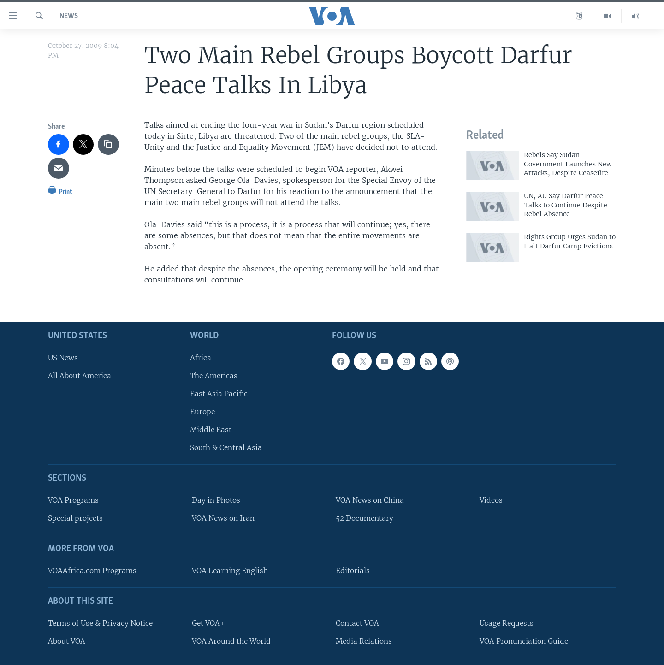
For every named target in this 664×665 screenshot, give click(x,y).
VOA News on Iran (223, 518)
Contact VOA (357, 622)
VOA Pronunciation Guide (524, 640)
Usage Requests (507, 622)
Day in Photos (216, 500)
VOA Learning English (230, 570)
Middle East (210, 429)
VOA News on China (370, 500)
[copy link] (108, 144)
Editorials (353, 570)
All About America (79, 375)
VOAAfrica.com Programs (92, 570)
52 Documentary (364, 518)
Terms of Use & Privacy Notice (100, 622)
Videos (491, 500)
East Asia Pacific (219, 393)
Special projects (75, 518)
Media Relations (364, 640)
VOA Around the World (231, 640)
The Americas (213, 375)
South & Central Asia (226, 447)
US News (63, 357)
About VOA (66, 640)
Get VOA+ (208, 622)
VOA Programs (73, 500)
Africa (200, 357)
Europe (202, 411)
